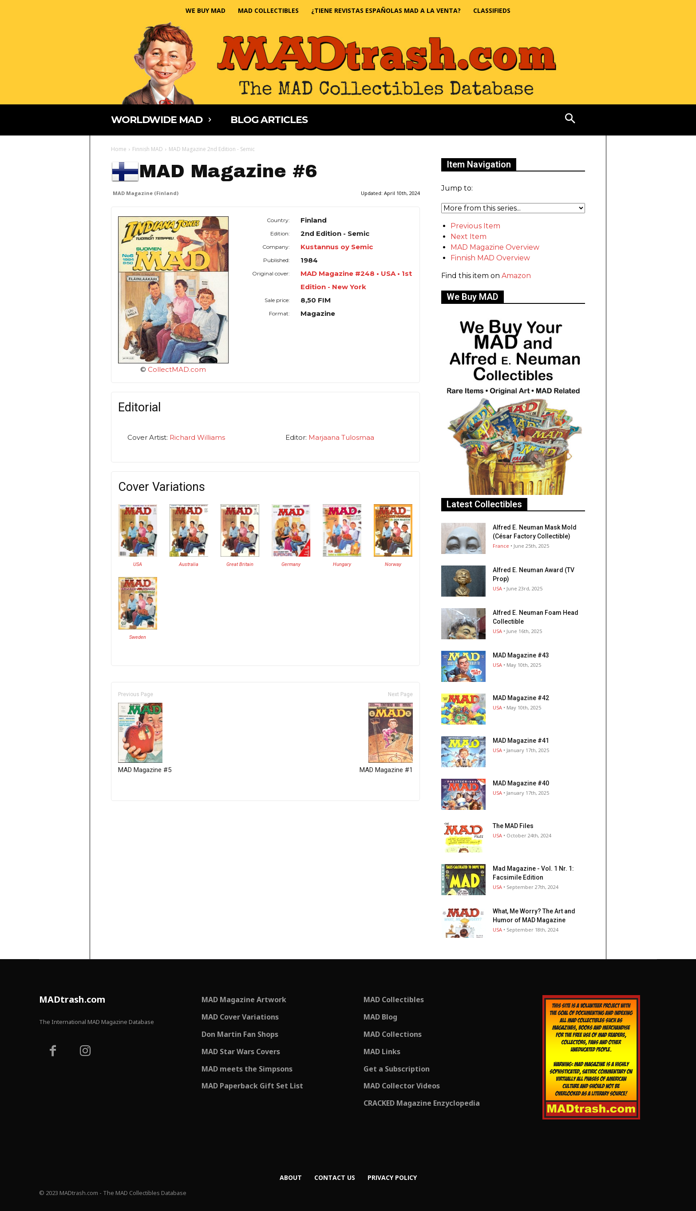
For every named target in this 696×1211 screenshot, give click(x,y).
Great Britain (239, 564)
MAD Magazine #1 (386, 738)
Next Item (468, 236)
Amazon (516, 275)
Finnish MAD (147, 149)
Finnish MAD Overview (490, 258)
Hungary (342, 564)
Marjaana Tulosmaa (341, 437)
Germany (291, 564)
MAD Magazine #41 (521, 740)
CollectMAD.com (177, 369)
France (501, 545)
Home (119, 149)
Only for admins (142, 816)
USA (137, 564)
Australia (188, 564)
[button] (570, 119)
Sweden (137, 637)
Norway (393, 564)
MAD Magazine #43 (521, 655)
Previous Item (475, 226)
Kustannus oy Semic (337, 247)
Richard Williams (197, 437)
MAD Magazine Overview (495, 247)
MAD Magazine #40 (521, 783)
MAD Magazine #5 (144, 738)
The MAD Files (513, 825)
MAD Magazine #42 (521, 697)
